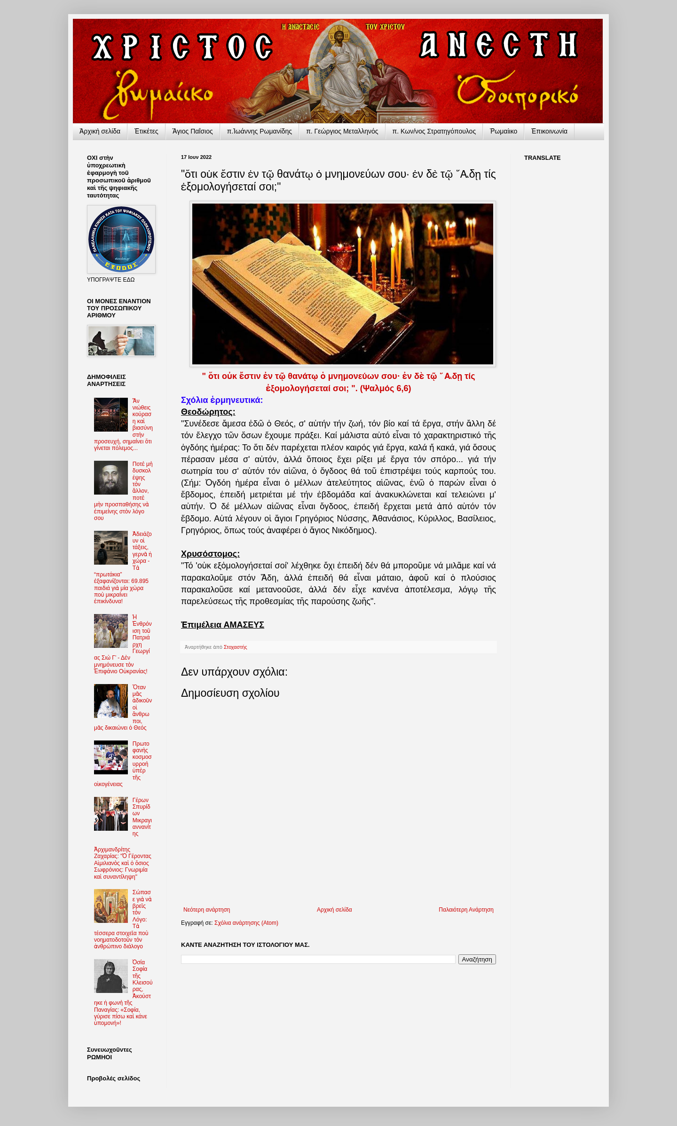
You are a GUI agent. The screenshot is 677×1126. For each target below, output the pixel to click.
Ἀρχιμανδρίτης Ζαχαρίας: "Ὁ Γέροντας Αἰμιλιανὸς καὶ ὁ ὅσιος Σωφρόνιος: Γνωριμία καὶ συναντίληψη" (122, 863)
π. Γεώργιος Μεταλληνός (342, 131)
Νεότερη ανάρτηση (206, 909)
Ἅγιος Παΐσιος (193, 131)
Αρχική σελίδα (334, 909)
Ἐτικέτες (146, 131)
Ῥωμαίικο (503, 131)
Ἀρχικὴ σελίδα (99, 131)
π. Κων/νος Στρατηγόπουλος (434, 131)
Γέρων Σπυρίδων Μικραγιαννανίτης (142, 817)
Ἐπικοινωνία (549, 131)
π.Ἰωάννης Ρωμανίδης (259, 131)
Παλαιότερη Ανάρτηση (466, 909)
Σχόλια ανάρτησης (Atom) (246, 923)
